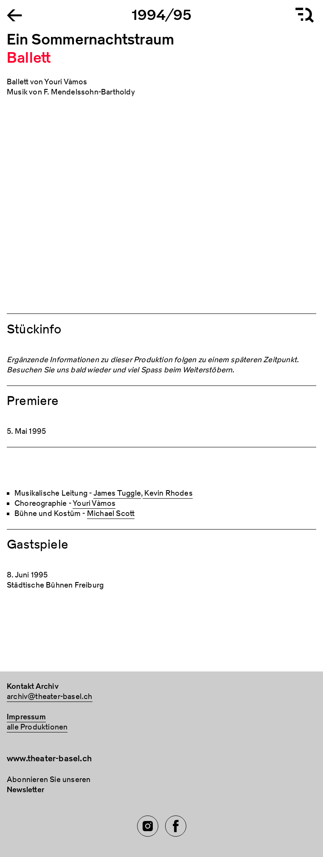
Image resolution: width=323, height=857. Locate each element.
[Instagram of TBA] (147, 826)
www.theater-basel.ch (49, 758)
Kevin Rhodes (168, 493)
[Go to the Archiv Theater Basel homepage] (14, 14)
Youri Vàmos (94, 503)
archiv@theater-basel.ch (50, 697)
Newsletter (25, 790)
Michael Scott (111, 514)
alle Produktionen (37, 727)
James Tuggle (117, 493)
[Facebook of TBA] (175, 826)
